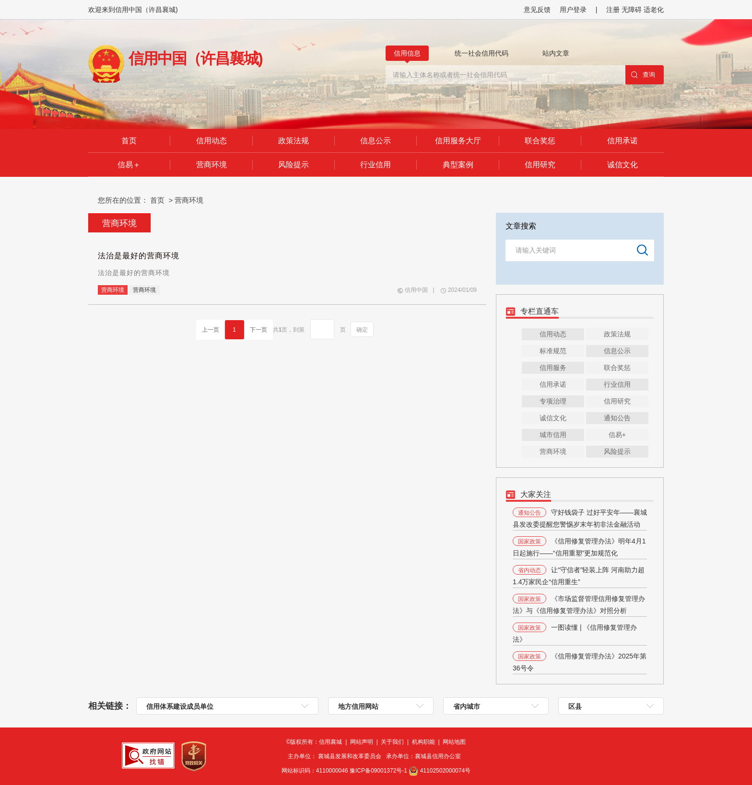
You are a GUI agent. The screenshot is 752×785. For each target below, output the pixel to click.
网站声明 (362, 742)
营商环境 (211, 165)
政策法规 (293, 141)
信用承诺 (622, 141)
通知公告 (617, 418)
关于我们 (393, 742)
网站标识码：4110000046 (345, 770)
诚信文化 (622, 165)
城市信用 (553, 435)
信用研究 (540, 165)
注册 (614, 9)
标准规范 (553, 351)
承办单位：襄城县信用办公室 (425, 756)
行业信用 (375, 165)
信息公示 (375, 141)
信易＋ (129, 165)
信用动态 (211, 141)
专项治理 (553, 401)
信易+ (617, 435)
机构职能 (424, 742)
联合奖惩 (540, 141)
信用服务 (553, 367)
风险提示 (293, 165)
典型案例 (458, 165)
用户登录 (573, 9)
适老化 (654, 9)
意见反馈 (537, 9)
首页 (129, 141)
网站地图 (454, 742)
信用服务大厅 (458, 141)
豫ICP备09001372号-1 (379, 770)
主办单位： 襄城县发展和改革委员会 (337, 756)
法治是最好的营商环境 (138, 256)
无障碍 (632, 9)
